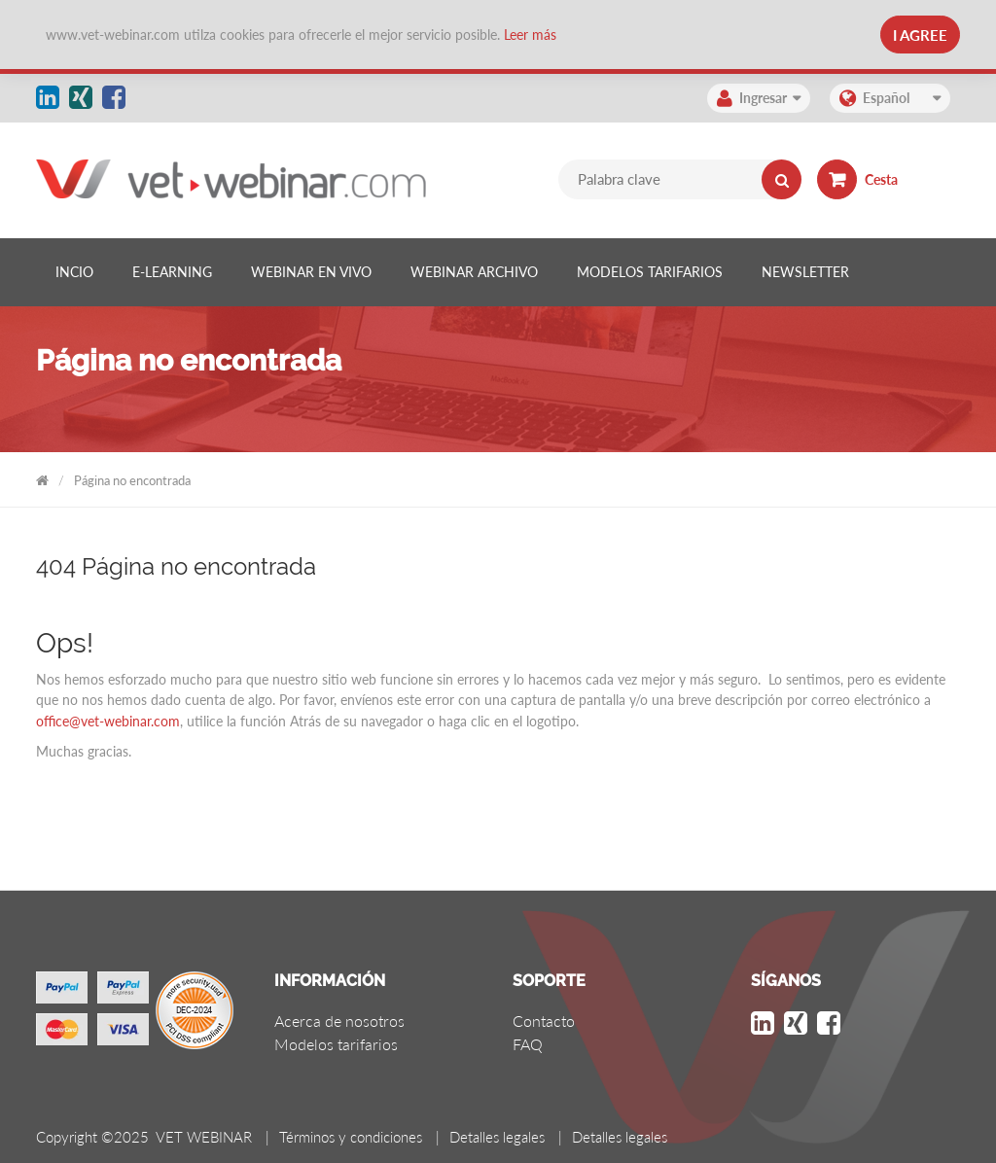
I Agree (920, 35)
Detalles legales (497, 1136)
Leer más (530, 34)
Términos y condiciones (350, 1136)
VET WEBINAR (42, 477)
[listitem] (74, 272)
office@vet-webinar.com (108, 721)
